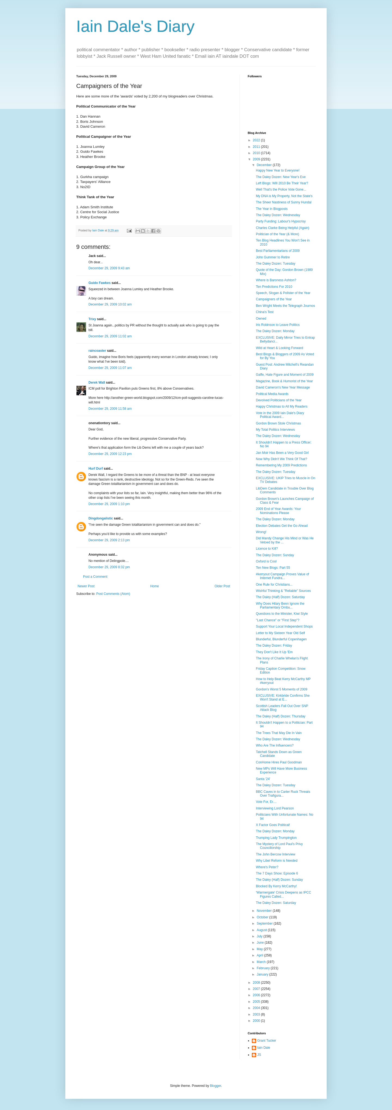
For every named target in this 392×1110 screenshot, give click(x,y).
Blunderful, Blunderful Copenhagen (281, 639)
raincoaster (97, 351)
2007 (257, 989)
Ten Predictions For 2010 (274, 287)
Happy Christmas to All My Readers (281, 406)
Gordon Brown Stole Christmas (278, 423)
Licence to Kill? (267, 549)
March (262, 962)
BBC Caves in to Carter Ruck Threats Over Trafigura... (283, 793)
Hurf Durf (95, 468)
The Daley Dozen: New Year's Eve (281, 177)
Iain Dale (263, 1048)
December (265, 165)
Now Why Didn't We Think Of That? (281, 459)
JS (259, 1055)
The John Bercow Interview (275, 854)
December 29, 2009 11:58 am (110, 409)
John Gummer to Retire (273, 257)
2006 (257, 995)
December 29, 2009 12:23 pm (110, 454)
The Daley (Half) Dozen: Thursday (280, 716)
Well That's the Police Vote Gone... (281, 189)
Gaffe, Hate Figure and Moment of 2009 (285, 375)
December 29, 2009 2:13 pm (109, 540)
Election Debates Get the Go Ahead (282, 526)
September (265, 923)
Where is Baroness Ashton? (276, 280)
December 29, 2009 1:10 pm (109, 504)
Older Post (222, 586)
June (261, 942)
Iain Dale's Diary (135, 26)
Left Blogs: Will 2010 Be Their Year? (282, 183)
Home (154, 586)
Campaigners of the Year (274, 299)
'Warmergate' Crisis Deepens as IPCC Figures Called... (283, 894)
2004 (257, 1008)
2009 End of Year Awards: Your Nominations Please (278, 511)
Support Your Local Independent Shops (284, 626)
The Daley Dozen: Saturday (276, 903)
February (264, 968)
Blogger (215, 1086)
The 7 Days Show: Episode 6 (277, 873)
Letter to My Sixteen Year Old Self (280, 633)
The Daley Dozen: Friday (274, 645)
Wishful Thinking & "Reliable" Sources (283, 591)
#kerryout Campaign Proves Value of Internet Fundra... (282, 576)
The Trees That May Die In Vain (279, 733)
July (260, 936)
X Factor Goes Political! (273, 825)
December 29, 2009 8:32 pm (109, 567)
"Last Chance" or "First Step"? (277, 620)
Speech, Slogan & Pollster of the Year (283, 293)
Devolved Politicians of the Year (279, 400)
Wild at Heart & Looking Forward (279, 348)
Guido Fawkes (99, 283)
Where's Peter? (267, 867)
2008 (257, 982)
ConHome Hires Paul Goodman (279, 762)
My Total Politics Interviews (275, 430)
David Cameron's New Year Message (283, 387)
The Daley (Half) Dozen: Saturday (280, 597)
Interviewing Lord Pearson (275, 808)
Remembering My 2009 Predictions (281, 465)
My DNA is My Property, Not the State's (284, 196)
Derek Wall (96, 382)
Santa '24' (263, 779)
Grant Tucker (266, 1040)
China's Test (265, 312)
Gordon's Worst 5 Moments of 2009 (281, 689)
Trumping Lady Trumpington (276, 838)
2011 (257, 147)
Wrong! (261, 532)
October (263, 917)
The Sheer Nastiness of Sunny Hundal (283, 202)
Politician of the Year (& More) (277, 234)
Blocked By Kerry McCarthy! (276, 886)
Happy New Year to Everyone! (277, 170)
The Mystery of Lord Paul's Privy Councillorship (279, 846)
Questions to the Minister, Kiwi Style (282, 614)
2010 (257, 153)
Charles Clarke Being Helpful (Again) (282, 228)
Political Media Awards (272, 394)
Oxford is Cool (266, 561)
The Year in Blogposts (272, 209)
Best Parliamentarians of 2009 (278, 251)
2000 (257, 1021)
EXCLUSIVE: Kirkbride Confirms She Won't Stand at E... (283, 697)
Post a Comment (95, 577)
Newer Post (86, 586)
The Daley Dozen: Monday (275, 331)
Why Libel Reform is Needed (277, 861)
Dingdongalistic (100, 518)
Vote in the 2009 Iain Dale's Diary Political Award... (280, 415)
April (260, 955)
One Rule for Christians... (274, 584)
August (262, 930)
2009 (257, 159)
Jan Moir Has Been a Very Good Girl (282, 453)
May (260, 949)
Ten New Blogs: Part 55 (273, 568)
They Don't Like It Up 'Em (274, 652)
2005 (257, 1002)
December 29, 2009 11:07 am (110, 368)
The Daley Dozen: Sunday (275, 555)
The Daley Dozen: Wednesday (278, 215)
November (265, 911)
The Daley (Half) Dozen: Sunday (279, 880)
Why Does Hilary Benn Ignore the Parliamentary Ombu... (280, 605)
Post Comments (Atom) (113, 594)
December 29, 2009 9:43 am (109, 268)
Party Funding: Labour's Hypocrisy (281, 221)
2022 (257, 140)
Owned (261, 318)
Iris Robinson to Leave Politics (278, 325)
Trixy (92, 319)
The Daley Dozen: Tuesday (275, 263)
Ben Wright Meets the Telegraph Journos (285, 306)
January (263, 974)
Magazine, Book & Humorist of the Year (284, 381)
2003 (257, 1014)
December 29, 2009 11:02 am (110, 336)
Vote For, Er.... (266, 802)
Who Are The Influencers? (275, 745)
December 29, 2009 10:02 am (110, 304)
